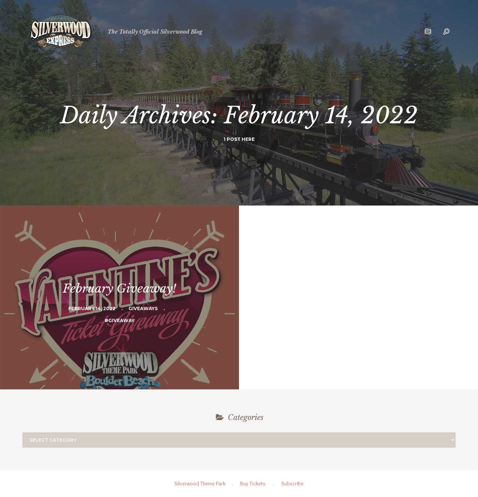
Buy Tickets (253, 483)
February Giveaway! (119, 288)
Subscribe (292, 483)
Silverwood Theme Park (200, 483)
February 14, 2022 (91, 308)
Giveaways (143, 308)
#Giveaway (119, 320)
